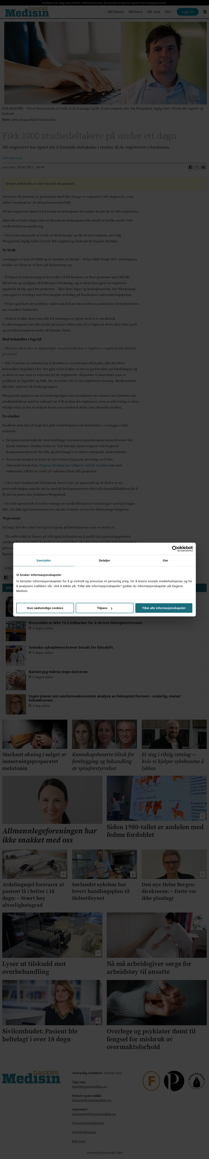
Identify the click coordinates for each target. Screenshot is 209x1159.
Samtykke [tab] (44, 560)
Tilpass (104, 608)
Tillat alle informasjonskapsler (164, 608)
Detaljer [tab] (104, 560)
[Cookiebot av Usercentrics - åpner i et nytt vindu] (175, 549)
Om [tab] (165, 560)
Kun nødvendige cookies (45, 608)
